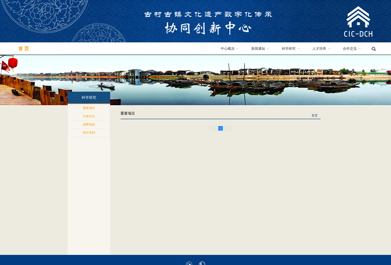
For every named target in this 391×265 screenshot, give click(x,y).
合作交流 (350, 49)
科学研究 (289, 49)
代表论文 (89, 116)
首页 (24, 48)
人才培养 (319, 49)
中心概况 (227, 49)
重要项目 (89, 108)
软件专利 (89, 132)
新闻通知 (258, 49)
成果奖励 (89, 124)
